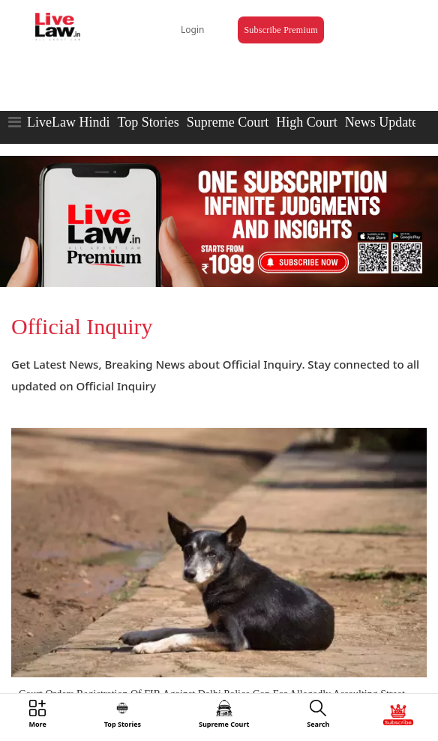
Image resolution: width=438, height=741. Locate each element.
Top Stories (147, 122)
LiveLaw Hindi (68, 122)
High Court (307, 122)
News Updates (384, 122)
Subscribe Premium (280, 30)
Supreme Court (228, 122)
